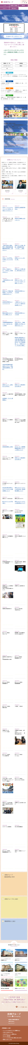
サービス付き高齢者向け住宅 (11, 1030)
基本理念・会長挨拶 (14, 5)
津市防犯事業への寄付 (7, 446)
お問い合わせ (14, 8)
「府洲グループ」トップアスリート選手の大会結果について (20, 303)
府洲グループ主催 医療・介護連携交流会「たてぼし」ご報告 (20, 247)
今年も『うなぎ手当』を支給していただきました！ (7, 259)
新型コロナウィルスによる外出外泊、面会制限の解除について (20, 489)
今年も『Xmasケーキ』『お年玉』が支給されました (7, 270)
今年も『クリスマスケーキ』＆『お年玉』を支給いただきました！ (7, 209)
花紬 (5, 974)
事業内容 (23, 5)
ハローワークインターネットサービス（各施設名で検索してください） (14, 52)
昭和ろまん (18, 959)
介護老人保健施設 (8, 1032)
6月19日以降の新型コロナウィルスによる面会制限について (7, 489)
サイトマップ (11, 1023)
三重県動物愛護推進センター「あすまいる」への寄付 (7, 324)
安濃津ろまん (6, 959)
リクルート (4, 8)
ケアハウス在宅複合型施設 (12, 1037)
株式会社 (6, 1035)
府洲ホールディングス (20, 988)
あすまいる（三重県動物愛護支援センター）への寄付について (20, 448)
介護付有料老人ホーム (10, 1034)
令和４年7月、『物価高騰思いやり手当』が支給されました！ (20, 324)
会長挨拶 (20, 191)
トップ (5, 5)
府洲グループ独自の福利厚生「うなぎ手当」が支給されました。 (7, 292)
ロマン (18, 974)
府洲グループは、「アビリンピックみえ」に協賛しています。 (20, 281)
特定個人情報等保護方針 (13, 1019)
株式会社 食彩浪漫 (5, 988)
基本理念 (7, 191)
